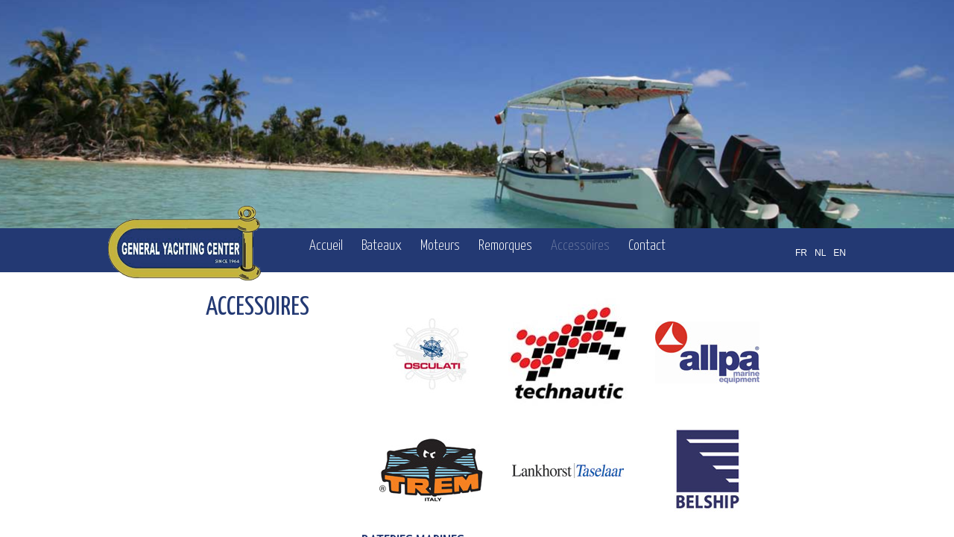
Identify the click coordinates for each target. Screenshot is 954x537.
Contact (647, 246)
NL (820, 253)
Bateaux (381, 246)
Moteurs (440, 246)
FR (801, 253)
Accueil (326, 246)
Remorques (505, 246)
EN (839, 253)
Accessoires (580, 246)
